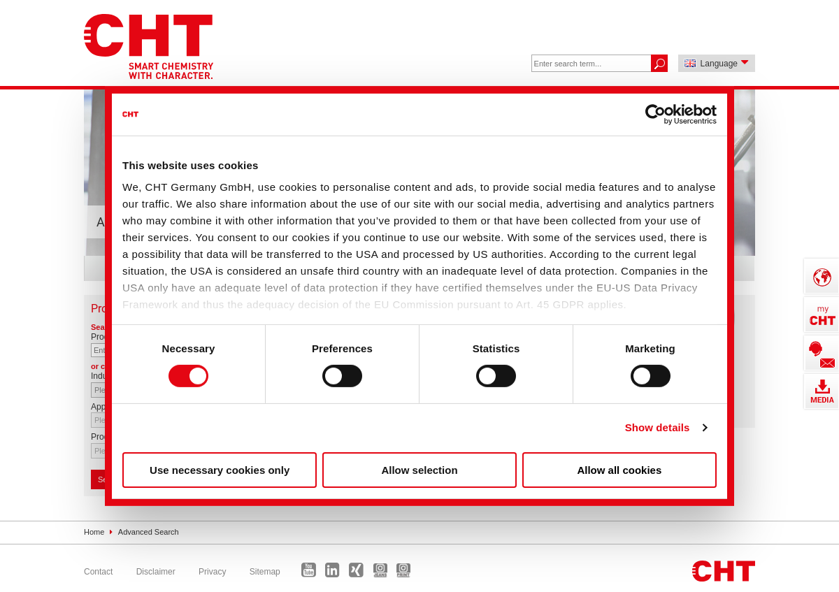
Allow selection (419, 470)
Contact (98, 572)
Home (94, 532)
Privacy (212, 572)
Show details (657, 427)
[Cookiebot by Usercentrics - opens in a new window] (655, 113)
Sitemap (265, 572)
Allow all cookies (619, 470)
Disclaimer (155, 572)
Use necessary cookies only (219, 470)
